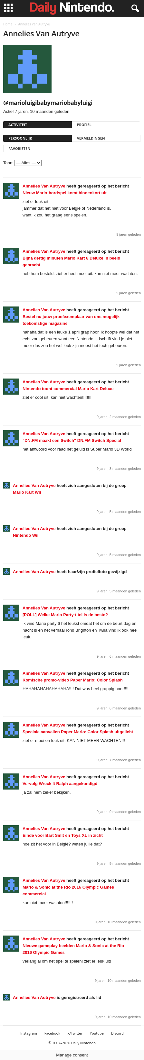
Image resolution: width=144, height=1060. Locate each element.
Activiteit (17, 124)
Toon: (8, 162)
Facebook (52, 1033)
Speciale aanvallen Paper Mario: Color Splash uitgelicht (78, 731)
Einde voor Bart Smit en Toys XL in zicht (63, 835)
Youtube (97, 1033)
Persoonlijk (20, 138)
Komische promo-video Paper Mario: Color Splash (73, 680)
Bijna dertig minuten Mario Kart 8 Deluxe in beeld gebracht (71, 261)
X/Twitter (75, 1033)
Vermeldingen (91, 138)
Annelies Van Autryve (44, 186)
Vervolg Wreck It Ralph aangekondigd (60, 783)
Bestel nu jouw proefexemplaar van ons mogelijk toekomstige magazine (71, 320)
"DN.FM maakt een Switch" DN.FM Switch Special (72, 440)
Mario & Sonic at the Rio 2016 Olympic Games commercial (68, 890)
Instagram (28, 1033)
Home (7, 24)
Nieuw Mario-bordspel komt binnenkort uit (65, 192)
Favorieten (19, 148)
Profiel (84, 124)
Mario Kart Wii (27, 492)
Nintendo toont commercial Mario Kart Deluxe (68, 388)
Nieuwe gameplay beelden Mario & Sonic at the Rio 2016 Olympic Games (73, 949)
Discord (117, 1033)
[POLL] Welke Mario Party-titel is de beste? (65, 614)
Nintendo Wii (25, 535)
